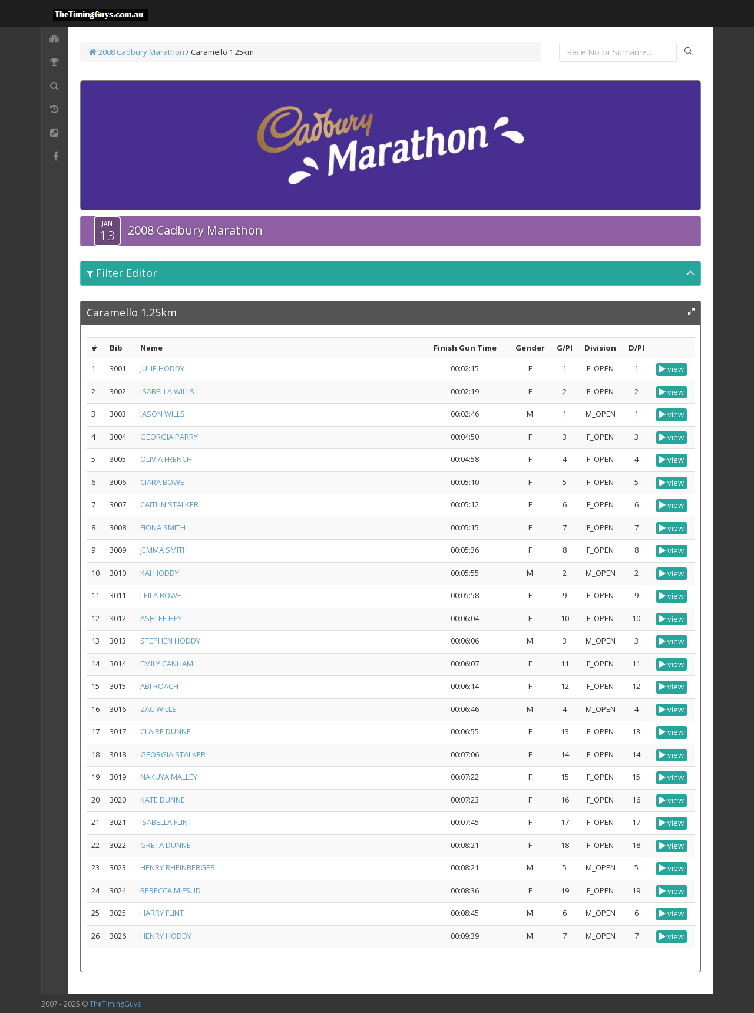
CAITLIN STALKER (169, 504)
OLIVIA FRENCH (166, 459)
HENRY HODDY (165, 935)
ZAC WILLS (158, 709)
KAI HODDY (159, 572)
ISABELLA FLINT (166, 822)
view (671, 369)
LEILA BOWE (160, 595)
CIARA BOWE (162, 482)
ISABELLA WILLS (167, 391)
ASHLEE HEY (161, 618)
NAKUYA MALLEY (168, 776)
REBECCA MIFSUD (170, 890)
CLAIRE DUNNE (165, 731)
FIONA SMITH (163, 527)
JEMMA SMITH (164, 550)
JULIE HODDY (162, 368)
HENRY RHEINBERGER (177, 867)
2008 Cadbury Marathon (136, 52)
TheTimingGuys (115, 1004)
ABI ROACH (159, 686)
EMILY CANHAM (166, 663)
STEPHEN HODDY (170, 640)
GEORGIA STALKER (173, 754)
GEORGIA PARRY (169, 436)
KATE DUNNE (162, 799)
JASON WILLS (162, 413)
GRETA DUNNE (165, 845)
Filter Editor (122, 273)
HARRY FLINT (162, 913)
